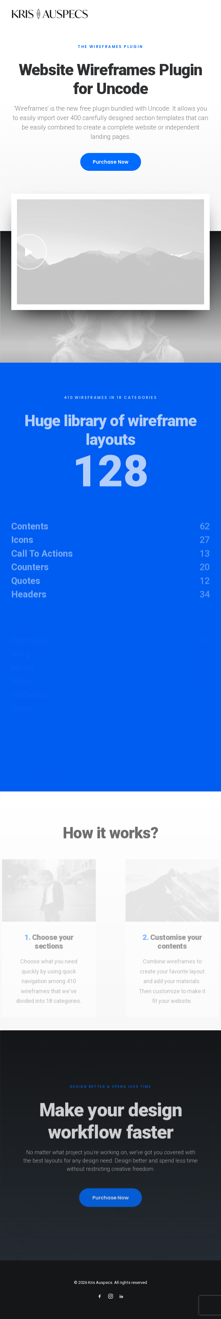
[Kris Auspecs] (49, 14)
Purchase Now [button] (111, 162)
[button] (29, 252)
